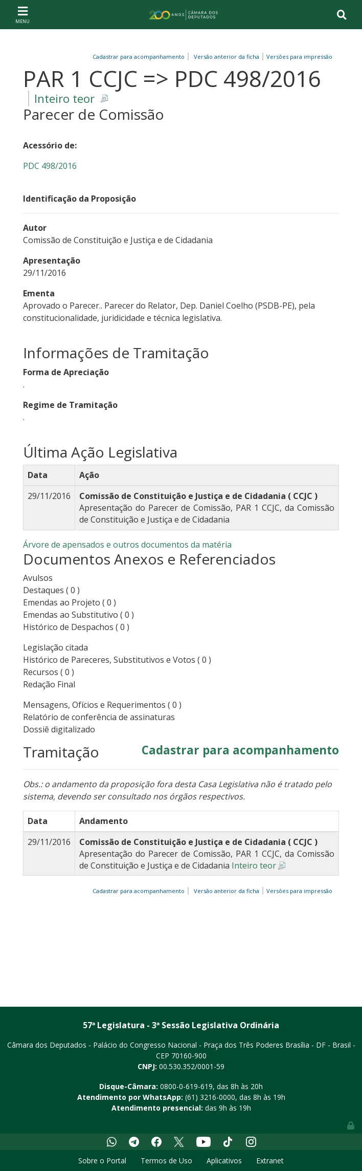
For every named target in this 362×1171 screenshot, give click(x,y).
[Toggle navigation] (22, 14)
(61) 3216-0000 (210, 1097)
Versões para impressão (297, 56)
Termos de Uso (166, 1160)
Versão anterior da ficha (226, 56)
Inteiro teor (64, 98)
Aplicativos (224, 1160)
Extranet (270, 1160)
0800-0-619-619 (186, 1086)
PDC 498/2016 (50, 165)
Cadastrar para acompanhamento (140, 56)
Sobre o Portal (102, 1160)
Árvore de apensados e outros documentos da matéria (127, 544)
